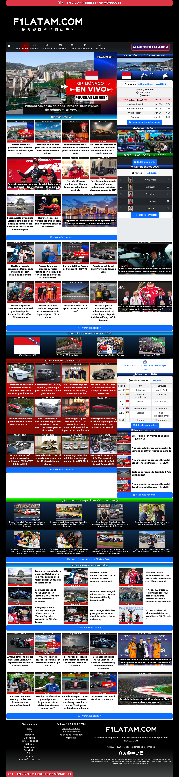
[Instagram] (129, 753)
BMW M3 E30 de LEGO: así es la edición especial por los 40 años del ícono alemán (48, 460)
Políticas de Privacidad (71, 734)
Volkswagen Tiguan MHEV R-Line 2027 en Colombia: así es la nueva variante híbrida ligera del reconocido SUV (75, 424)
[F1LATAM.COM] (131, 729)
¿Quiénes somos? (71, 728)
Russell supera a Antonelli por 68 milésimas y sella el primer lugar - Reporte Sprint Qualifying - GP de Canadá (103, 313)
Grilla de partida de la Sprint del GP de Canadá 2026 (75, 308)
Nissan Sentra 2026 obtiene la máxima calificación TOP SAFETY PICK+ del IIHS (20, 460)
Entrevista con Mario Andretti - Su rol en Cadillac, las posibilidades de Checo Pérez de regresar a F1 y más (27, 543)
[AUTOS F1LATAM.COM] (152, 47)
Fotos (29, 753)
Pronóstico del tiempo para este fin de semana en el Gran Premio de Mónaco (48, 149)
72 (168, 201)
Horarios (34, 47)
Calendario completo (145, 425)
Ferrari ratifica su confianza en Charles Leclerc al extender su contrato (75, 185)
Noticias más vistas (146, 430)
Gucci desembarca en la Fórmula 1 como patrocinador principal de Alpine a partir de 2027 (103, 185)
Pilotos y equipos (29, 740)
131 (168, 179)
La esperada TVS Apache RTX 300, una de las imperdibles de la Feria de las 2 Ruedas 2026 (103, 460)
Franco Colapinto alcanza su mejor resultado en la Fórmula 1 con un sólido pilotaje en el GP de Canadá (48, 272)
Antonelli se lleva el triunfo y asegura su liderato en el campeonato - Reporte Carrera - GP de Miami (145, 661)
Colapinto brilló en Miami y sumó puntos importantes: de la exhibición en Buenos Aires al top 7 (48, 702)
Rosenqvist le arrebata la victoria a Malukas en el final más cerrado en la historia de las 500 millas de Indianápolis (20, 223)
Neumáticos (145, 84)
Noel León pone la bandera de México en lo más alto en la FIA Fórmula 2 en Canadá (20, 270)
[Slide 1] (56, 112)
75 (168, 194)
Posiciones (29, 747)
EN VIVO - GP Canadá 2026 (69, 346)
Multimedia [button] (84, 47)
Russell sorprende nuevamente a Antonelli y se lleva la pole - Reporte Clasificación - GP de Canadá (20, 311)
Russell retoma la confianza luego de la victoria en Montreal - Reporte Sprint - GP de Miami (47, 311)
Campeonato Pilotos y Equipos (110, 346)
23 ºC (165, 77)
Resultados (29, 750)
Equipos (152, 172)
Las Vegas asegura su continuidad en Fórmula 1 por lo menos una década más (75, 149)
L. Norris (150, 208)
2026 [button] (15, 47)
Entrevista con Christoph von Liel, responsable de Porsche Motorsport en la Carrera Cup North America (110, 515)
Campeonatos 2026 (146, 167)
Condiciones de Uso (71, 731)
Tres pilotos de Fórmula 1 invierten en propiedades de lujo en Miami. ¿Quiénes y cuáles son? (89, 222)
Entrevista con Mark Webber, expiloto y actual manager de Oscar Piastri (152, 514)
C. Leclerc (150, 194)
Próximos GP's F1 (138, 380)
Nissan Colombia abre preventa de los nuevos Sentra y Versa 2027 (20, 421)
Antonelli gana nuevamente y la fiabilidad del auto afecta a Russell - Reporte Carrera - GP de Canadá (34, 185)
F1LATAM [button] (98, 47)
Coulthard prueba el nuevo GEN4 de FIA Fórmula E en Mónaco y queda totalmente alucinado (47, 595)
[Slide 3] (67, 112)
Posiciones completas (145, 214)
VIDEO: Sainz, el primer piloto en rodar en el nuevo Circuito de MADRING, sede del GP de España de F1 (145, 270)
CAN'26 (161, 84)
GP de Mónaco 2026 (27, 346)
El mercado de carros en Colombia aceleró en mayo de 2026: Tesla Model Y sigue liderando (20, 389)
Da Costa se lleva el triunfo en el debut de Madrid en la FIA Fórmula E (158, 615)
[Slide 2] (62, 112)
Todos (157, 380)
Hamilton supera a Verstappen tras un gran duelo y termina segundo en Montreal (48, 222)
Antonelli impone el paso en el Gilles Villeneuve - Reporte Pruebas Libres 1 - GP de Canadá (20, 661)
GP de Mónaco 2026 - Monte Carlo (145, 55)
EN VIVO (29, 731)
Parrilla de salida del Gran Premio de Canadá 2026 (103, 269)
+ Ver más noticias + (62, 237)
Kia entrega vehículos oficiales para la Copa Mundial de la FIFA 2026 (76, 458)
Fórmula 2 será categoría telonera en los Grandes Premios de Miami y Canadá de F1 (103, 596)
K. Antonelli (150, 179)
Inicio (29, 728)
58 (168, 208)
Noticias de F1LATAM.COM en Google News (145, 365)
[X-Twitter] (124, 753)
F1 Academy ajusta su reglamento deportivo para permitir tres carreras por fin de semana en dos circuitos (158, 595)
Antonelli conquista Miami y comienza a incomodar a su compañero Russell (20, 701)
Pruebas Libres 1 (135, 100)
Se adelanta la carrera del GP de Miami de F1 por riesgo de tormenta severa (145, 700)
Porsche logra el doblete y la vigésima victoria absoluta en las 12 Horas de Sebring (102, 615)
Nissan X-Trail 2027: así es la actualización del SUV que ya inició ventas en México (103, 389)
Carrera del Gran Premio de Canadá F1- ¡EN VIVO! (75, 267)
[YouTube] (133, 753)
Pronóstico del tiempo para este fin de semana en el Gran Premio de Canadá (151, 449)
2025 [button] (71, 47)
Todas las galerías (145, 161)
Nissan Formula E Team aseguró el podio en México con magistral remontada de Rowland (27, 515)
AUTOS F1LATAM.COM (29, 759)
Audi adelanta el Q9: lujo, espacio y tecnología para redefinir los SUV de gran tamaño (48, 389)
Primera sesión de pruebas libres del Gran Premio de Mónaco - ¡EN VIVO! (62, 108)
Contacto (71, 737)
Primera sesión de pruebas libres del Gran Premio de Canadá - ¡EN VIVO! (151, 485)
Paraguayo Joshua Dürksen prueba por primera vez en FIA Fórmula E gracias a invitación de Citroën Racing (46, 615)
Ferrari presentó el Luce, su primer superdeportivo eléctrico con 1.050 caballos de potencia (103, 423)
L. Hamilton (150, 201)
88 (168, 186)
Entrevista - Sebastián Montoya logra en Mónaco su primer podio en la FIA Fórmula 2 (151, 543)
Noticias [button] (46, 47)
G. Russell (150, 186)
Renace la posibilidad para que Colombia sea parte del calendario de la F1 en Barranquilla (68, 515)
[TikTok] (137, 753)
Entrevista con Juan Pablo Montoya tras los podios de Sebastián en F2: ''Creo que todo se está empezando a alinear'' (69, 543)
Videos (29, 756)
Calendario (60, 47)
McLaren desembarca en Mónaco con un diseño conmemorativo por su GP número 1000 (103, 149)
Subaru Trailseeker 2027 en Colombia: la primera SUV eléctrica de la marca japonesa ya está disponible (48, 424)
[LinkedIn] (141, 753)
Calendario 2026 (146, 374)
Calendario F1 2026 (152, 346)
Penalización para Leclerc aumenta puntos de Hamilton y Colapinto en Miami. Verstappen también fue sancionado (75, 702)
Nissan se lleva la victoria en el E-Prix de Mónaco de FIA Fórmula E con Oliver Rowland (145, 308)
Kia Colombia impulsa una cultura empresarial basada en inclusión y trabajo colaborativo (75, 389)
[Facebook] (120, 753)
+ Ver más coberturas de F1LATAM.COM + (89, 559)
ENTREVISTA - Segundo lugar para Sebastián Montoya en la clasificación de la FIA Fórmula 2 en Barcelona (110, 543)
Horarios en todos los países (144, 122)
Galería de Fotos (146, 128)
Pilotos (137, 172)
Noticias (29, 744)
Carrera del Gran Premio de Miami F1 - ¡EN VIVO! (103, 698)
